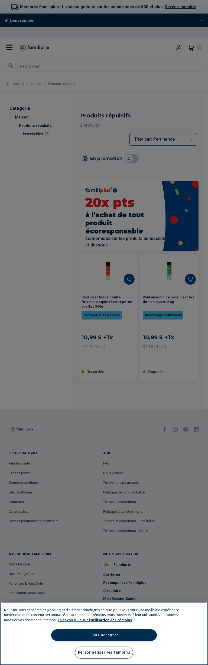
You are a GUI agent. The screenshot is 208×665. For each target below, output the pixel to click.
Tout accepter (104, 635)
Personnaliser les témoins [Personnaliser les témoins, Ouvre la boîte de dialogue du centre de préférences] (104, 652)
